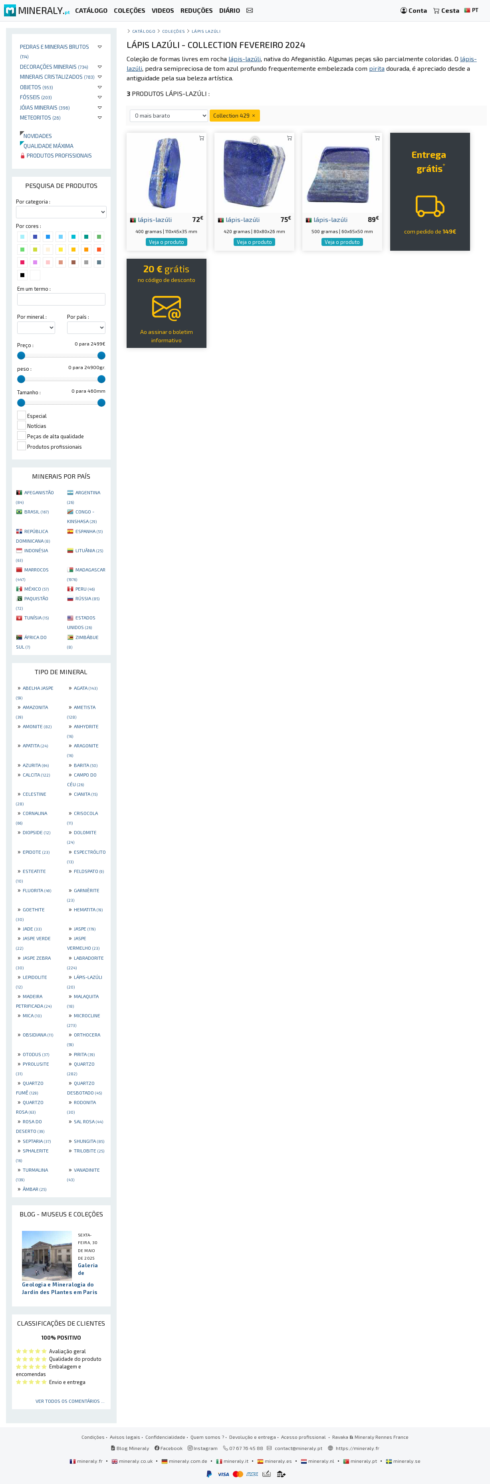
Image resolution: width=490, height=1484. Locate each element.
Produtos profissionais (56, 155)
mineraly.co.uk (132, 1461)
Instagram (203, 1448)
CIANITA (85, 794)
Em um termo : (34, 289)
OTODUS (36, 1054)
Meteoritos (40, 117)
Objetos (36, 87)
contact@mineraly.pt (298, 1448)
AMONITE (37, 726)
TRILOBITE (89, 1150)
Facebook (169, 1448)
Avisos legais (125, 1437)
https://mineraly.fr (357, 1448)
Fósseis (36, 97)
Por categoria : (33, 201)
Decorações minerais (54, 66)
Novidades (36, 135)
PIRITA (84, 1054)
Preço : (25, 345)
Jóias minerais (45, 107)
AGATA (85, 688)
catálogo (143, 31)
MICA (32, 1015)
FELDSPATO (89, 871)
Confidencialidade (165, 1437)
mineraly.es (275, 1461)
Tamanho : (29, 392)
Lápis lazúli (206, 31)
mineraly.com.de (184, 1461)
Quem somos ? (207, 1437)
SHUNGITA (89, 1141)
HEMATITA (88, 909)
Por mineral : (32, 317)
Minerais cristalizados (57, 76)
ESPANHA (89, 531)
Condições (93, 1437)
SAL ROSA (88, 1121)
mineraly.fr (86, 1461)
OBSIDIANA (38, 1034)
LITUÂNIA (89, 550)
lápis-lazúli (151, 219)
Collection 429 (234, 115)
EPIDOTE (36, 852)
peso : (24, 369)
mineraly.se (403, 1461)
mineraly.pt (360, 1461)
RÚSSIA (87, 598)
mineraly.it (233, 1461)
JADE (32, 928)
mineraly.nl (318, 1461)
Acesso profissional (304, 1437)
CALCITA (36, 774)
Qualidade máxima (46, 145)
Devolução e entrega (252, 1437)
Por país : (78, 317)
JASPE (84, 928)
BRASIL (36, 511)
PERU (85, 588)
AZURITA (36, 765)
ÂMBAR (34, 1189)
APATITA (35, 745)
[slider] (21, 356)
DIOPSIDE (36, 832)
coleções (173, 31)
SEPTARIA (37, 1141)
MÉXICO (36, 588)
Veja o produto (166, 242)
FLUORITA (37, 890)
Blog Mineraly (130, 1448)
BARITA (85, 765)
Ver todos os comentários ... (70, 1401)
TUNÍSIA (36, 617)
